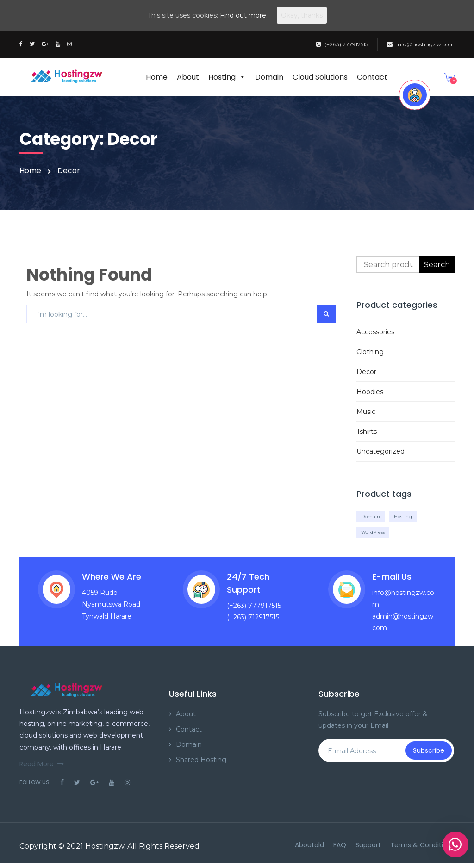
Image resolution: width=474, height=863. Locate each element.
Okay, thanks (302, 15)
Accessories (375, 332)
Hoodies (369, 392)
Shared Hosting (201, 760)
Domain (269, 77)
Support (368, 845)
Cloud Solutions (320, 77)
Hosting (227, 77)
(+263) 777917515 (342, 44)
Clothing (370, 352)
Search (437, 264)
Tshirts (366, 431)
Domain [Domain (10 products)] (370, 516)
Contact (372, 77)
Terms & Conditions (422, 845)
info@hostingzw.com (421, 44)
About (188, 77)
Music (365, 411)
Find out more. (244, 15)
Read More (41, 764)
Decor (366, 372)
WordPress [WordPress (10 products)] (373, 532)
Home (157, 77)
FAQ (339, 845)
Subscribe (428, 750)
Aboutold (309, 845)
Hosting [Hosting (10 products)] (403, 516)
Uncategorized (380, 451)
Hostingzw (104, 846)
